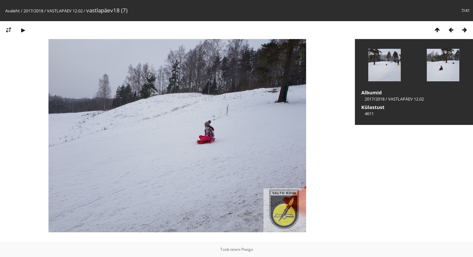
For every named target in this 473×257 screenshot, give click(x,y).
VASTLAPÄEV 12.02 (65, 11)
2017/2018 (33, 11)
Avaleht (12, 11)
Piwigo (247, 249)
